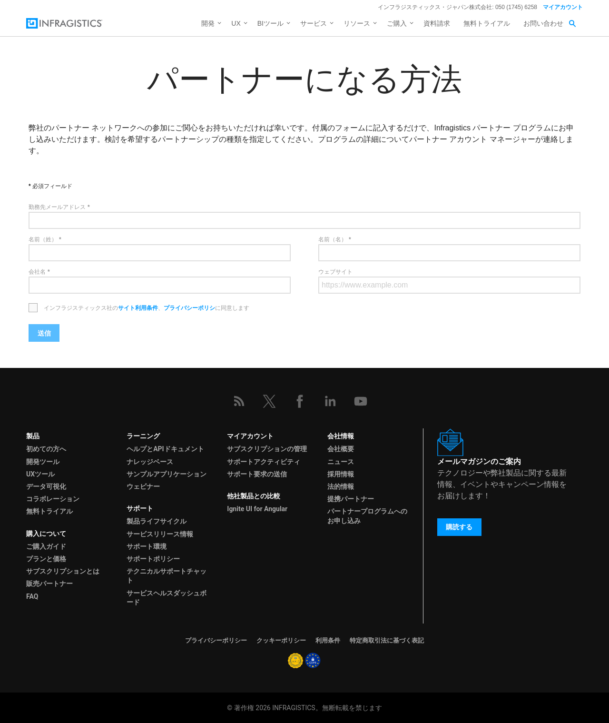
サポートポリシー (153, 559)
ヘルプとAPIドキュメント (165, 449)
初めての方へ (46, 449)
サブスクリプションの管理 (267, 449)
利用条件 (327, 640)
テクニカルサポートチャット (166, 575)
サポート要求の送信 (257, 474)
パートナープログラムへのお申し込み (367, 515)
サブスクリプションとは (62, 571)
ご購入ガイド (46, 546)
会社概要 (340, 449)
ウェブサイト (335, 271)
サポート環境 (147, 546)
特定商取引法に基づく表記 (387, 640)
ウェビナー (143, 486)
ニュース (340, 461)
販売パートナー (49, 583)
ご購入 (397, 23)
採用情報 (340, 474)
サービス (313, 23)
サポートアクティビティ (263, 461)
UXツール (40, 474)
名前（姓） (43, 239)
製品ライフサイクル (157, 521)
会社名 (37, 271)
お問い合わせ (543, 23)
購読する (459, 527)
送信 (44, 333)
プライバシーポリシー (216, 640)
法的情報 (340, 486)
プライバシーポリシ (189, 308)
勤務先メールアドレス (57, 207)
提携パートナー (350, 499)
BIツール (270, 23)
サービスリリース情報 (160, 534)
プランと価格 (46, 559)
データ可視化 (46, 486)
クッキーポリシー (281, 640)
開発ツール (42, 461)
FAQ (32, 596)
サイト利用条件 (138, 308)
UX (235, 23)
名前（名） (332, 239)
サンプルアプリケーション (166, 474)
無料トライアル (486, 23)
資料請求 (436, 23)
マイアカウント (563, 7)
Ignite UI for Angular (257, 509)
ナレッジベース (150, 461)
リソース (357, 23)
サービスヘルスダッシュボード (166, 597)
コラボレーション (52, 499)
